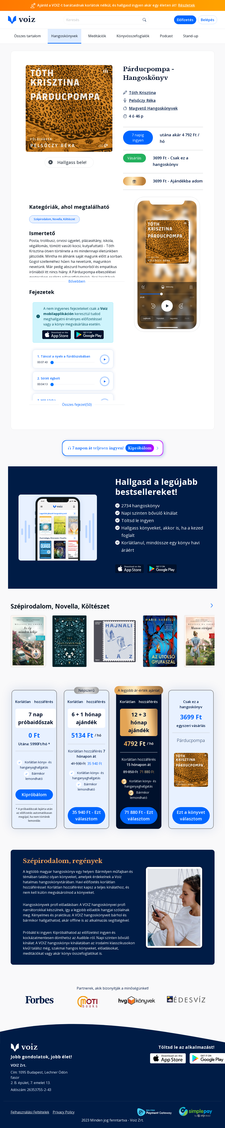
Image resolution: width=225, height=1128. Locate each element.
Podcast (166, 36)
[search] (102, 19)
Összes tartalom (27, 36)
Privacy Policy (63, 1112)
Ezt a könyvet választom (191, 815)
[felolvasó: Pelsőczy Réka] (142, 100)
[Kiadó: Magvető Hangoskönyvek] (153, 108)
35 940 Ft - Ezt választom (86, 815)
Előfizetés (185, 19)
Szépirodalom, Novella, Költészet (54, 219)
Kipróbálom (139, 448)
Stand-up (190, 36)
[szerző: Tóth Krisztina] (142, 92)
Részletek (186, 5)
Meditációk (97, 36)
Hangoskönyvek (64, 36)
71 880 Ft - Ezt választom (138, 815)
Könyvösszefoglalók (133, 36)
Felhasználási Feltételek (30, 1112)
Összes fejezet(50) (77, 404)
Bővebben (76, 281)
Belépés (207, 19)
